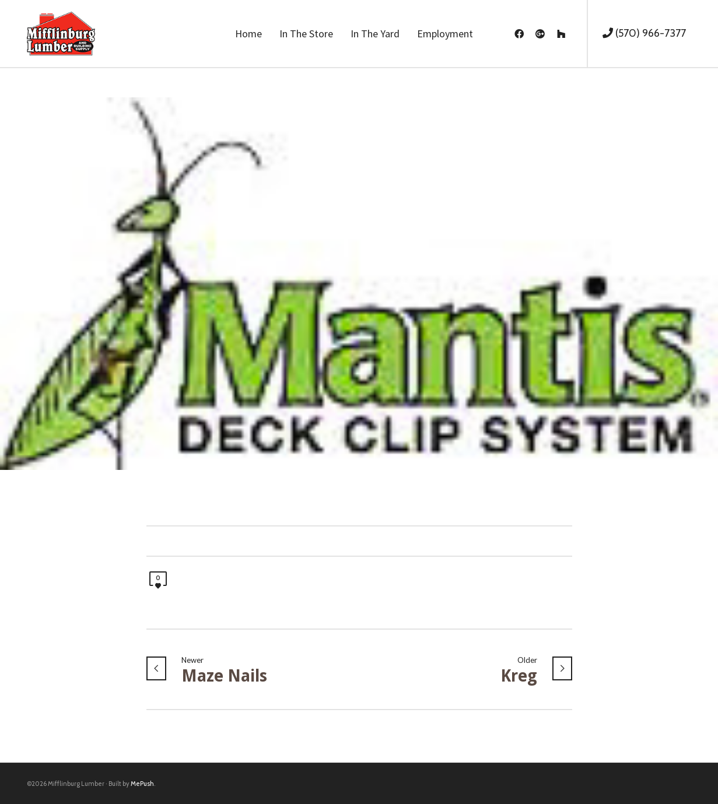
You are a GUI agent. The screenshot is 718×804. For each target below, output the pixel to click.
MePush (142, 784)
